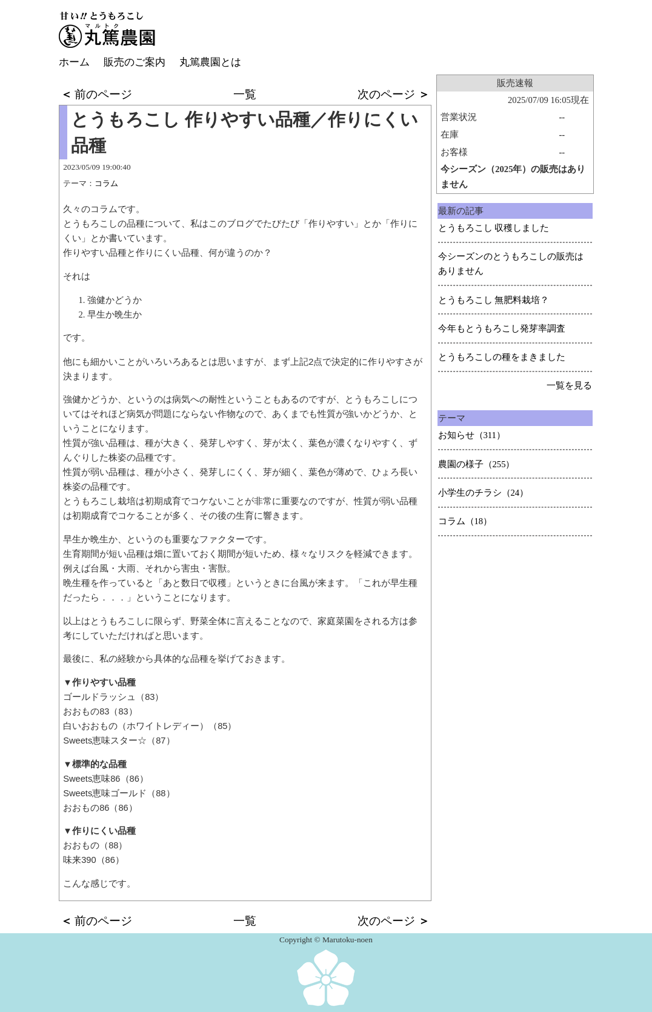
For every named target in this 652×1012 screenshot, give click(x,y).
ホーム (74, 62)
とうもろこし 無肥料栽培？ (494, 300)
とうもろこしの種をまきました (501, 357)
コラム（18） (465, 521)
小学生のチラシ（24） (483, 493)
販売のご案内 (134, 62)
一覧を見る (569, 385)
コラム (106, 183)
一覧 (244, 94)
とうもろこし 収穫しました (494, 228)
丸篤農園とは (210, 62)
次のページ (394, 94)
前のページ (97, 94)
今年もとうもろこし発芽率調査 (501, 328)
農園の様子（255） (476, 464)
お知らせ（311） (471, 435)
